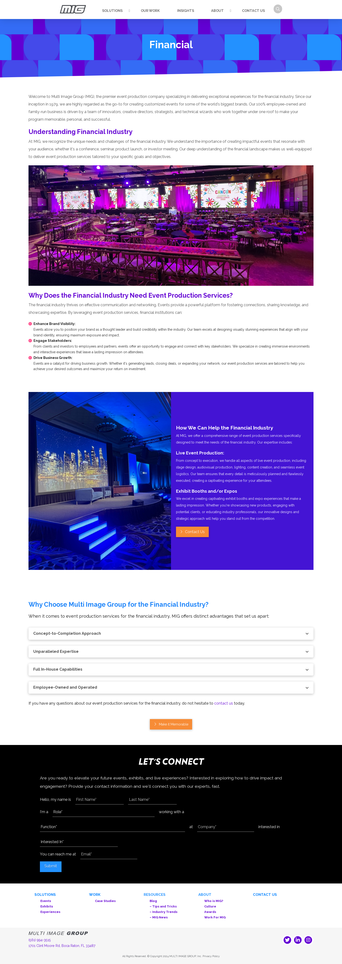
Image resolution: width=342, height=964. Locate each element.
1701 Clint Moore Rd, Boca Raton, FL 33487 (61, 946)
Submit (50, 866)
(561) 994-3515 (39, 940)
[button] (278, 9)
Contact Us (265, 894)
